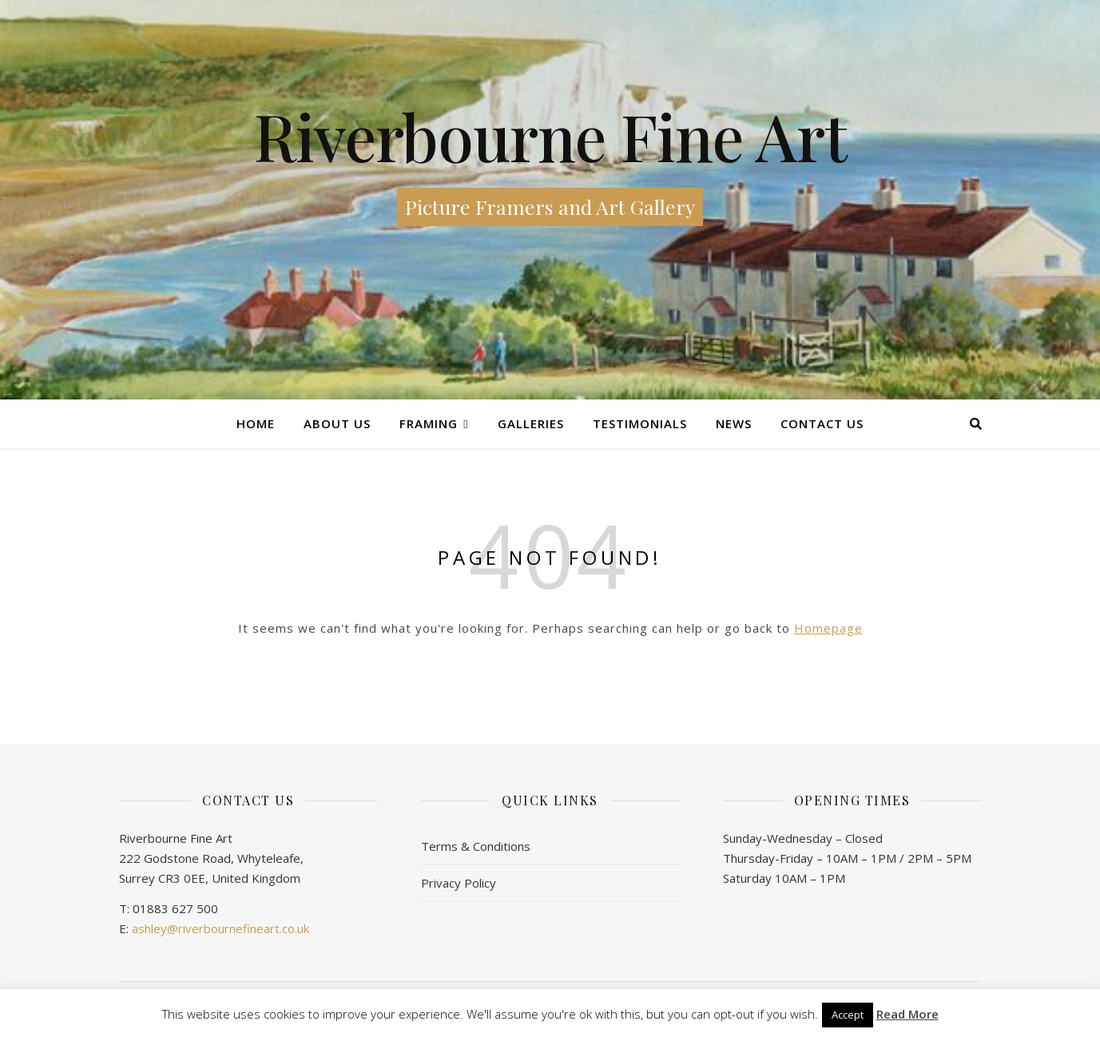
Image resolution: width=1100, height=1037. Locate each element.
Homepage (828, 628)
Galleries (531, 423)
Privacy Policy (458, 883)
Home (255, 423)
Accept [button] (848, 1014)
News (734, 423)
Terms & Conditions (475, 846)
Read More (907, 1014)
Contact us (822, 423)
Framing (428, 423)
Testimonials (640, 423)
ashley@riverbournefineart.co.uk (220, 928)
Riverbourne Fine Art (550, 136)
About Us (337, 423)
